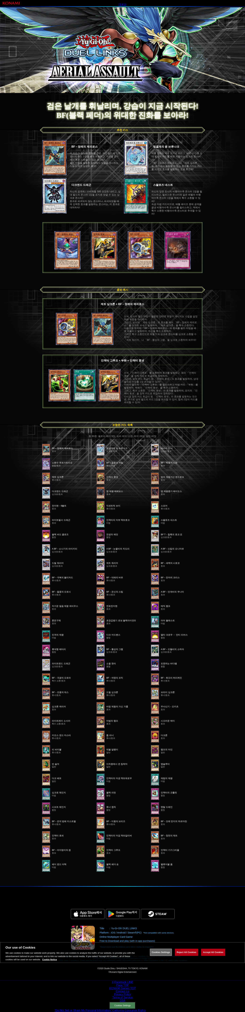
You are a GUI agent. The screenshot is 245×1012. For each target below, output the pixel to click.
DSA (122, 1000)
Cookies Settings (122, 1005)
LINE (130, 982)
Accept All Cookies (213, 955)
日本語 (122, 4)
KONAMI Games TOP (122, 988)
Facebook (120, 982)
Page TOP (122, 985)
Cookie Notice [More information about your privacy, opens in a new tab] (49, 963)
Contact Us (122, 991)
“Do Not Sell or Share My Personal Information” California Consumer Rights (100, 1010)
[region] (122, 955)
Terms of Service (122, 997)
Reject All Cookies (186, 955)
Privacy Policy (122, 994)
